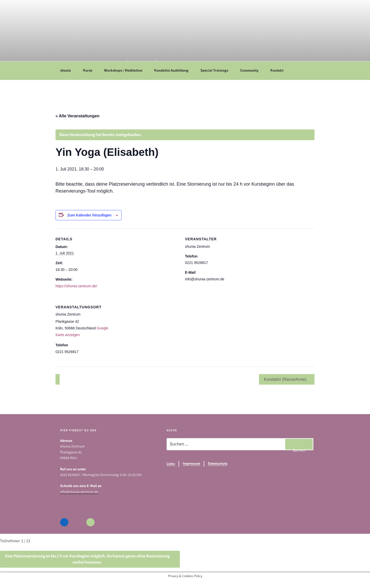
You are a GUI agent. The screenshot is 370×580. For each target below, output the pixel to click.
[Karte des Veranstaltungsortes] (217, 332)
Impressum (191, 463)
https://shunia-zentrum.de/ (76, 286)
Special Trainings (216, 70)
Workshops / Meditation (125, 70)
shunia (68, 70)
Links (170, 464)
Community (251, 70)
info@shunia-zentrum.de (79, 492)
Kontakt (279, 70)
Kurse (90, 70)
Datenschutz (217, 463)
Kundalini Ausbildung (173, 70)
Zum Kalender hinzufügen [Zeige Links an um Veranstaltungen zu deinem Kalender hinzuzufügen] (89, 215)
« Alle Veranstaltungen (77, 116)
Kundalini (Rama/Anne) (286, 379)
